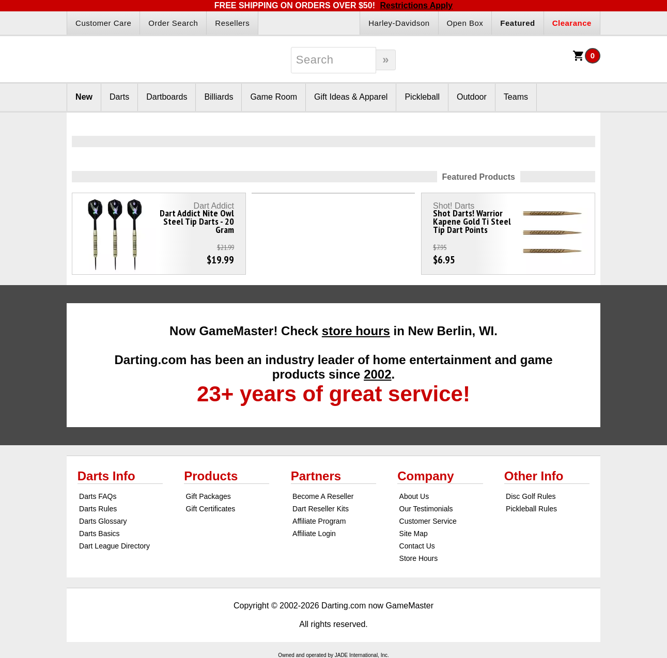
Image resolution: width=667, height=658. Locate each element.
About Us (414, 496)
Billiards (218, 96)
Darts (119, 96)
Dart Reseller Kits (320, 509)
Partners (316, 476)
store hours (356, 331)
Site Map (413, 533)
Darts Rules (98, 509)
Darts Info (106, 476)
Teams (516, 96)
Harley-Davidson (398, 23)
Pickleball (422, 96)
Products (211, 476)
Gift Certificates (211, 509)
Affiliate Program (319, 521)
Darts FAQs (97, 496)
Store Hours (418, 558)
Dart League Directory (114, 546)
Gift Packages (208, 496)
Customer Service (428, 521)
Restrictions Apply (416, 5)
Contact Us (417, 546)
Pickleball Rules (531, 509)
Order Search (173, 23)
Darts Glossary (103, 521)
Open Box (465, 23)
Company (425, 476)
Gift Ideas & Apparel (350, 96)
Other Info (534, 476)
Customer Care (103, 23)
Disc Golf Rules (530, 496)
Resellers (232, 23)
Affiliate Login (314, 533)
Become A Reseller (322, 496)
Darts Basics (99, 533)
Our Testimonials (426, 509)
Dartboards (166, 96)
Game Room (273, 96)
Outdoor (472, 96)
